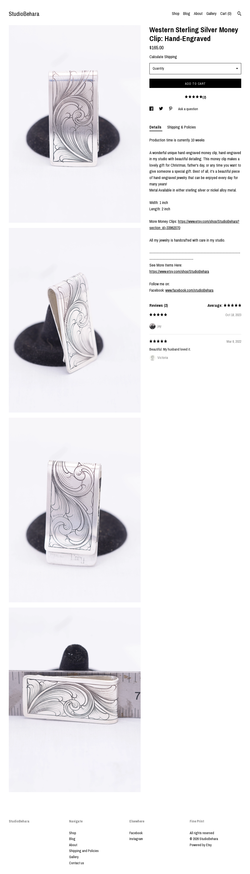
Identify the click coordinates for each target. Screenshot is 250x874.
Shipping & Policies (181, 127)
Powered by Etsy (201, 845)
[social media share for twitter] (161, 109)
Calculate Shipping (163, 56)
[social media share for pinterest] (171, 109)
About (198, 13)
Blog (186, 13)
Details (155, 127)
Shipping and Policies (84, 851)
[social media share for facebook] (151, 109)
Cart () (225, 13)
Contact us (76, 863)
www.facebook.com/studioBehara (189, 290)
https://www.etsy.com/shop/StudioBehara (179, 271)
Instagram (136, 839)
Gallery (211, 13)
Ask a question (188, 109)
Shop (175, 13)
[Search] (239, 14)
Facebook (136, 833)
